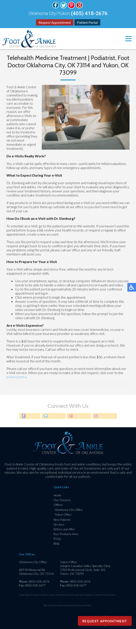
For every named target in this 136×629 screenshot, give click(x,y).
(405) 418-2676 (89, 13)
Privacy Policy (83, 605)
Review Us (107, 416)
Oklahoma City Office (69, 509)
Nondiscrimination (64, 605)
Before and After (64, 529)
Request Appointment (55, 22)
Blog (56, 543)
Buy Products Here (66, 534)
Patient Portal (87, 22)
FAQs (57, 538)
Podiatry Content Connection (99, 594)
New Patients (62, 519)
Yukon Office (63, 514)
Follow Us (55, 416)
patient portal (16, 377)
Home (57, 495)
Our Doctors (62, 500)
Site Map (48, 605)
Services (59, 524)
